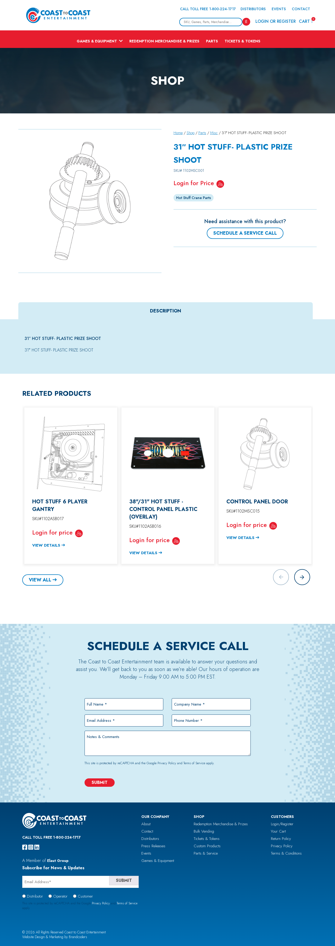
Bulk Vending (204, 831)
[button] (302, 577)
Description (165, 310)
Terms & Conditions (286, 853)
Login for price (52, 532)
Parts (212, 41)
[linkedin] (36, 847)
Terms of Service (194, 763)
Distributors (253, 9)
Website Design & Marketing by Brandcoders (54, 936)
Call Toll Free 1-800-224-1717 (208, 9)
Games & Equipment (97, 41)
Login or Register (275, 21)
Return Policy (281, 839)
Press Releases (153, 846)
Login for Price (194, 183)
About (145, 824)
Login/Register (282, 824)
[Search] (246, 22)
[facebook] (24, 847)
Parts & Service (206, 853)
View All (40, 579)
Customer (85, 896)
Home (178, 133)
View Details (46, 545)
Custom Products (207, 846)
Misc (214, 133)
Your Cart (278, 831)
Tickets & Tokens (242, 41)
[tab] (165, 311)
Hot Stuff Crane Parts (193, 197)
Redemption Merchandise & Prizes (164, 41)
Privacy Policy (167, 763)
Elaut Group (58, 860)
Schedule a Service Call (245, 233)
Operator (60, 896)
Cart (306, 21)
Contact (301, 9)
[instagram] (30, 847)
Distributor (35, 896)
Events (279, 9)
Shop (190, 133)
